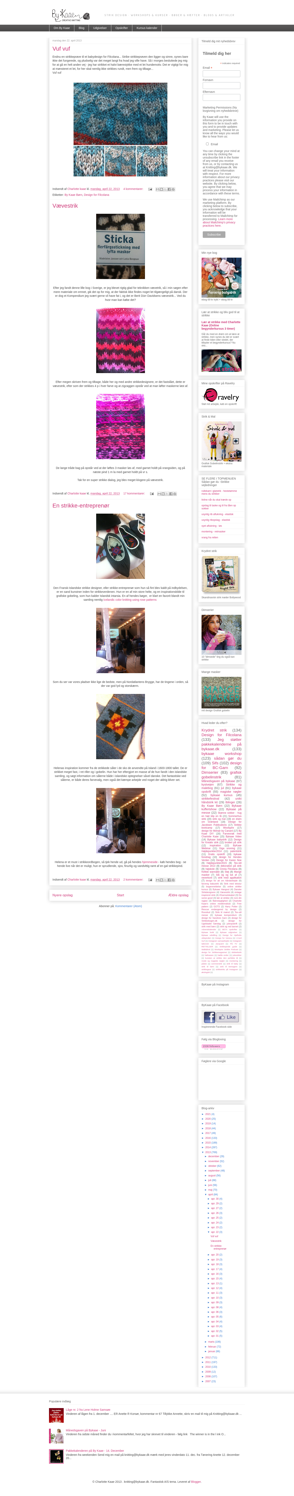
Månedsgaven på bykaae (218, 781)
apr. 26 (215, 1213)
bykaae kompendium (226, 915)
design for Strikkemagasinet (214, 952)
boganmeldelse (213, 886)
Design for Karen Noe (229, 860)
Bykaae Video (234, 836)
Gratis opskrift (216, 854)
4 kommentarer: (133, 189)
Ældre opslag (178, 895)
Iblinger (230, 802)
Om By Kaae (62, 28)
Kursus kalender (147, 28)
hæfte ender (223, 955)
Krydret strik (214, 730)
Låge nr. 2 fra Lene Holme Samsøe (88, 1409)
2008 (208, 1376)
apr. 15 (215, 1278)
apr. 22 (215, 1232)
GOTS (217, 906)
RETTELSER (207, 946)
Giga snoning (227, 848)
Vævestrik (65, 206)
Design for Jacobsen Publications (222, 823)
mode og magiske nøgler (213, 961)
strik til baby (232, 964)
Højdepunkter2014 (212, 851)
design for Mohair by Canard (217, 830)
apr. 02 (215, 1331)
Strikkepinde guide (228, 946)
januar (212, 1351)
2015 (208, 1142)
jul (222, 788)
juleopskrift (232, 923)
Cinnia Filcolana (228, 869)
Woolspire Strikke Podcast (226, 949)
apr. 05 (215, 1316)
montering (233, 961)
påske (204, 964)
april (211, 1194)
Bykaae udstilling (209, 935)
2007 (208, 1381)
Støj (227, 871)
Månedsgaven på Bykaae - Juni (86, 1430)
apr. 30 (215, 1198)
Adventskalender (209, 929)
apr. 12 (215, 1288)
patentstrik (236, 851)
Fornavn (208, 80)
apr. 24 (215, 1222)
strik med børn (209, 926)
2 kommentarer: (133, 879)
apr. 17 (215, 1269)
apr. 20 (215, 1254)
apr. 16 (215, 1273)
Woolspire (228, 827)
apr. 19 (215, 1259)
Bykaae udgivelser (228, 932)
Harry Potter (231, 906)
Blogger (196, 1481)
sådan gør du (228, 758)
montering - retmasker (213, 531)
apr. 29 (215, 1203)
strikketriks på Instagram (227, 969)
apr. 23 (215, 1227)
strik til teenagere (228, 966)
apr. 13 (215, 1283)
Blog (81, 28)
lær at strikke (223, 898)
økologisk (206, 972)
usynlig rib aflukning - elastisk (217, 514)
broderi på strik (233, 842)
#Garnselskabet (227, 895)
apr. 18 (215, 1264)
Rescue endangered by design (219, 909)
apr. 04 (215, 1321)
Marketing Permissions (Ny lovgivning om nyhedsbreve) (220, 109)
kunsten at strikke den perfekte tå (221, 958)
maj (210, 1189)
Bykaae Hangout (221, 889)
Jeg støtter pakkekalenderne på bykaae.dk (222, 744)
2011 (208, 1362)
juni (210, 1185)
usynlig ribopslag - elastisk (216, 520)
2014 (208, 1147)
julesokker (237, 955)
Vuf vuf (61, 48)
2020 (208, 1118)
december (214, 1156)
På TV (233, 944)
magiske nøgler (231, 791)
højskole (210, 869)
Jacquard (220, 944)
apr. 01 (215, 1335)
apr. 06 (215, 1312)
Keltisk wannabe (211, 871)
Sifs (215, 763)
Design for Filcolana (96, 194)
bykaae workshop (222, 753)
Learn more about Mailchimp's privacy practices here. (219, 222)
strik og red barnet (229, 926)
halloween (209, 955)
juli (210, 1180)
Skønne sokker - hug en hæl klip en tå (222, 814)
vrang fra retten (210, 537)
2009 (208, 1371)
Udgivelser (100, 28)
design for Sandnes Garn (214, 918)
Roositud (206, 912)
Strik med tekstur (233, 883)
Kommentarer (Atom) (128, 906)
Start (120, 895)
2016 (208, 1138)
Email (207, 68)
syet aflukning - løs (212, 525)
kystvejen (208, 784)
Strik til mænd (222, 912)
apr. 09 (215, 1302)
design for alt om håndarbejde (221, 880)
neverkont (207, 877)
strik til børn (208, 966)
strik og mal (219, 819)
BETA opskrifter (229, 929)
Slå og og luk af (226, 874)
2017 (208, 1133)
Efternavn (209, 91)
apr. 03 (215, 1326)
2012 (208, 1357)
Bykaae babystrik (217, 839)
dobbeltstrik (237, 952)
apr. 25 (215, 1217)
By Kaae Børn (73, 194)
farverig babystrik (210, 883)
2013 (208, 1152)
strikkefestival (210, 798)
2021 (208, 1114)
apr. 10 (215, 1297)
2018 (208, 1128)
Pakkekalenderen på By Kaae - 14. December (95, 1450)
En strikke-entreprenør (80, 505)
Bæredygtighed (220, 901)
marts (211, 1341)
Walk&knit (206, 949)
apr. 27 (215, 1208)
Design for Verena (223, 938)
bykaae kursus (221, 795)
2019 (208, 1123)
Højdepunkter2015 (217, 863)
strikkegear (206, 969)
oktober (212, 1166)
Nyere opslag (62, 895)
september (214, 1170)
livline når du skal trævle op (216, 499)
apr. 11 (215, 1292)
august (212, 1175)
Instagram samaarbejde (218, 941)
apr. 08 (215, 1307)
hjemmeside (149, 862)
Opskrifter (122, 28)
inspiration (215, 845)
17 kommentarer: (134, 493)
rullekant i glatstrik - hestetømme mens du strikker (219, 492)
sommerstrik (216, 964)
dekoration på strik (231, 865)
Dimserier (210, 772)
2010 (208, 1366)
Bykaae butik (208, 932)
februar (212, 1346)
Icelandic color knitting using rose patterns (130, 599)
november (214, 1161)
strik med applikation (230, 877)
